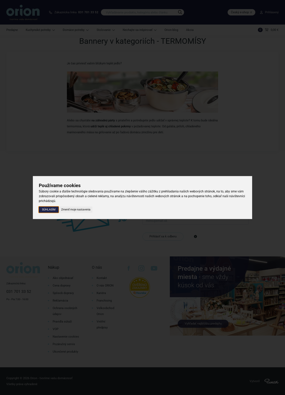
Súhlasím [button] (48, 209)
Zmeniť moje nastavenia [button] (75, 209)
